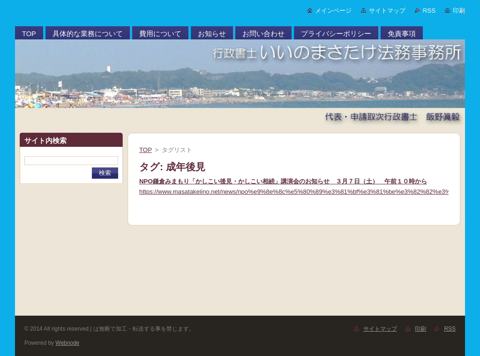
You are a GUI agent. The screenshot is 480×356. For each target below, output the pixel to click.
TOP (145, 149)
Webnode (67, 343)
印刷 (459, 10)
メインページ (333, 10)
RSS (429, 10)
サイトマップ (387, 10)
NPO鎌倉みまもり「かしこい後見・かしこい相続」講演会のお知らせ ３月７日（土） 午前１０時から (283, 181)
